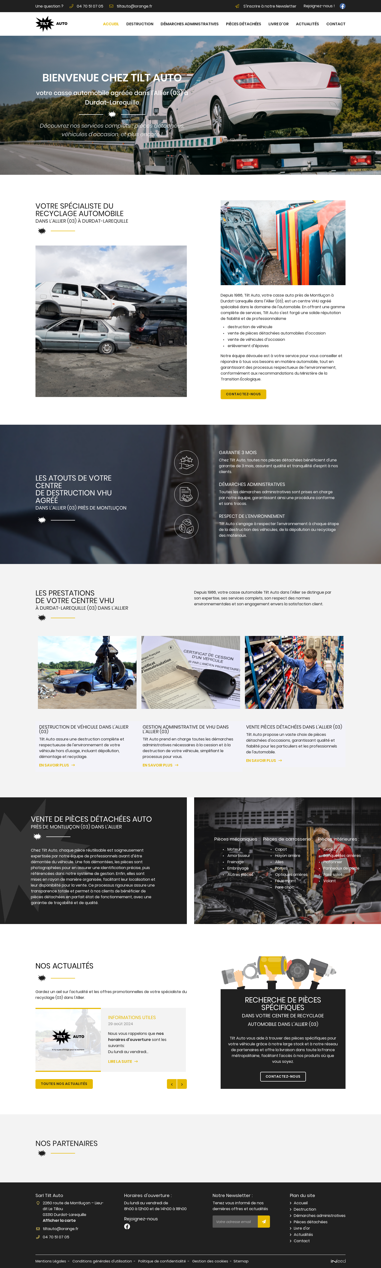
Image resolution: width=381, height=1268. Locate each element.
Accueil (111, 24)
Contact (336, 24)
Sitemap (241, 1261)
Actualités (307, 24)
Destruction (139, 24)
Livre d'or (278, 24)
